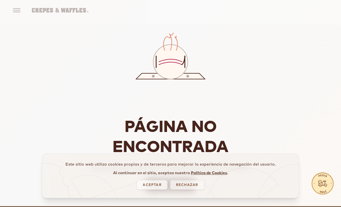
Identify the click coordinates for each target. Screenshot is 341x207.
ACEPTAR (152, 192)
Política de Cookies (209, 180)
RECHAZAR (187, 192)
